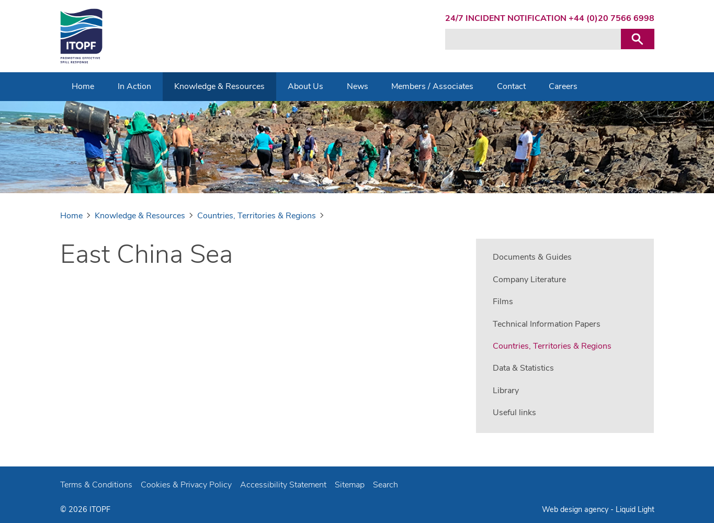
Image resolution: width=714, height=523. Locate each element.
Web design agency (576, 509)
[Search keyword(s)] (533, 39)
